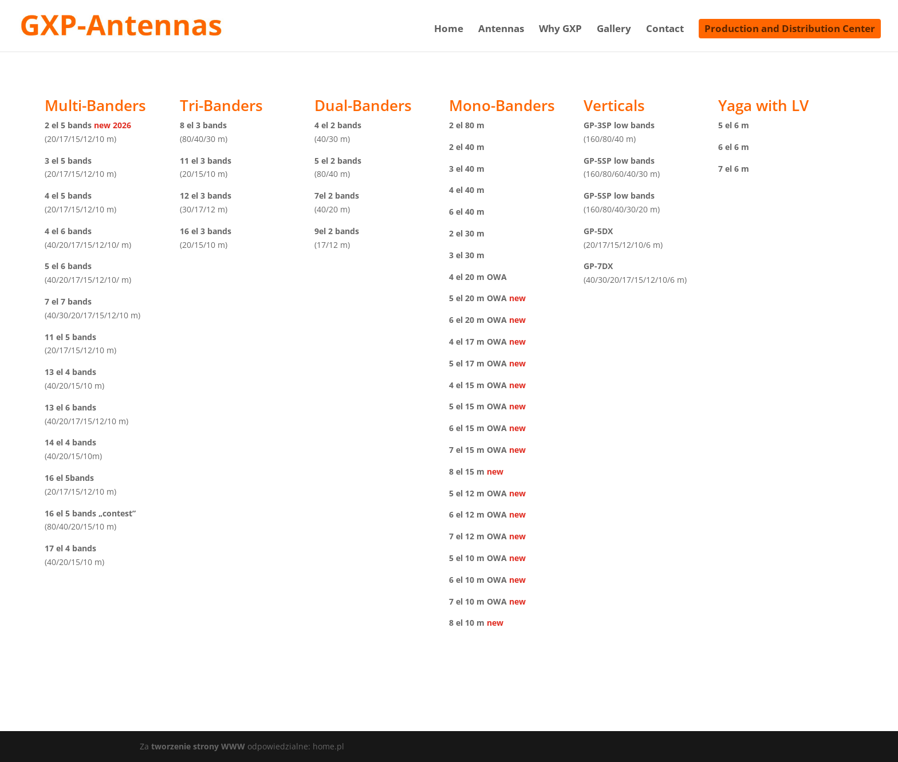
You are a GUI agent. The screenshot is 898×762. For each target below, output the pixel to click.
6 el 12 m (467, 514)
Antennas (501, 30)
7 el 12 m (467, 536)
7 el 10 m (467, 601)
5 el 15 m (467, 406)
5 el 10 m (467, 557)
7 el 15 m (467, 449)
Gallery (614, 30)
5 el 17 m (467, 363)
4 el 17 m (467, 341)
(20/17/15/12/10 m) (80, 138)
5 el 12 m (467, 493)
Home (448, 30)
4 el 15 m (467, 385)
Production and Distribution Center (789, 28)
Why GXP (560, 30)
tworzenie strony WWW (199, 746)
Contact (665, 30)
